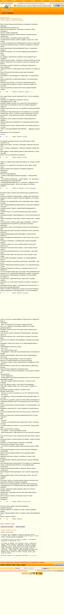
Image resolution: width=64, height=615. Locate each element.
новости (25, 570)
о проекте (15, 570)
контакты (11, 570)
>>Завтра (12, 523)
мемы (14, 564)
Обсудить (14, 136)
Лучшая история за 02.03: (9, 530)
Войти (56, 3)
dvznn (29, 501)
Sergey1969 (25, 292)
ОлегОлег (25, 136)
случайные (41, 562)
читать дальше (33, 555)
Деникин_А (27, 91)
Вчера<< (2, 523)
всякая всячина (34, 562)
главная (2, 564)
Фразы (33, 0)
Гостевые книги (41, 3)
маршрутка (2, 134)
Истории (14, 0)
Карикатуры (52, 0)
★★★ (31, 91)
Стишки (42, 0)
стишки (23, 564)
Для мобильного (21, 3)
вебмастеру (20, 570)
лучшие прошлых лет (25, 562)
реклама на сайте (4, 570)
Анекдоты (4, 0)
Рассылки (28, 3)
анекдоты (8, 564)
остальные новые (9, 562)
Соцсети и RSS (34, 3)
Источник (25, 157)
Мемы (23, 0)
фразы (18, 564)
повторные (17, 562)
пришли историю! (59, 564)
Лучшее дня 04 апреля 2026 (6, 3)
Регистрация (61, 3)
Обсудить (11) (15, 91)
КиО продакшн (33, 188)
